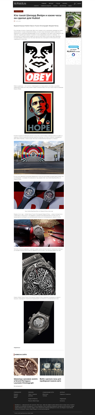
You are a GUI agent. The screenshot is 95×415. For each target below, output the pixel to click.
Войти (79, 3)
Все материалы (17, 386)
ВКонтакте (45, 394)
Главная (44, 3)
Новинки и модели (46, 5)
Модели (16, 394)
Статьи (58, 3)
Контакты (62, 400)
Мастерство (63, 5)
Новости (36, 5)
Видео (70, 5)
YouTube (45, 395)
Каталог (65, 3)
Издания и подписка (65, 394)
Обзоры (55, 5)
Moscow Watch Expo (33, 400)
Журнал (51, 3)
